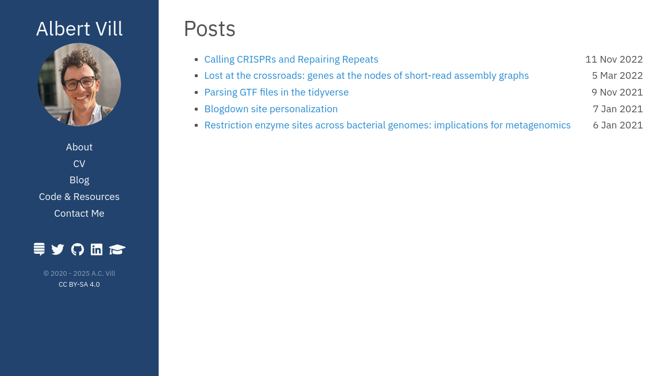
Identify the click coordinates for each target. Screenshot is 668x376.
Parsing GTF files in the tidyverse (277, 92)
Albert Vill (79, 28)
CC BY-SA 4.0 (79, 284)
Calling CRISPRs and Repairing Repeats (292, 59)
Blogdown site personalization (271, 108)
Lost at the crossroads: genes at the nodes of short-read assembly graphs (367, 75)
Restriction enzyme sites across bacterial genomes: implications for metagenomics (388, 125)
